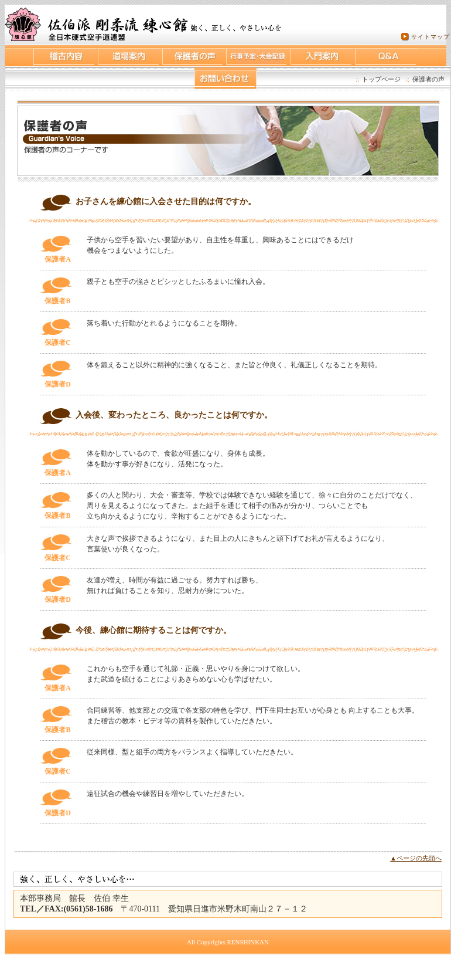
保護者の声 (428, 79)
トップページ (381, 79)
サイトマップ (430, 36)
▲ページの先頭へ (416, 858)
